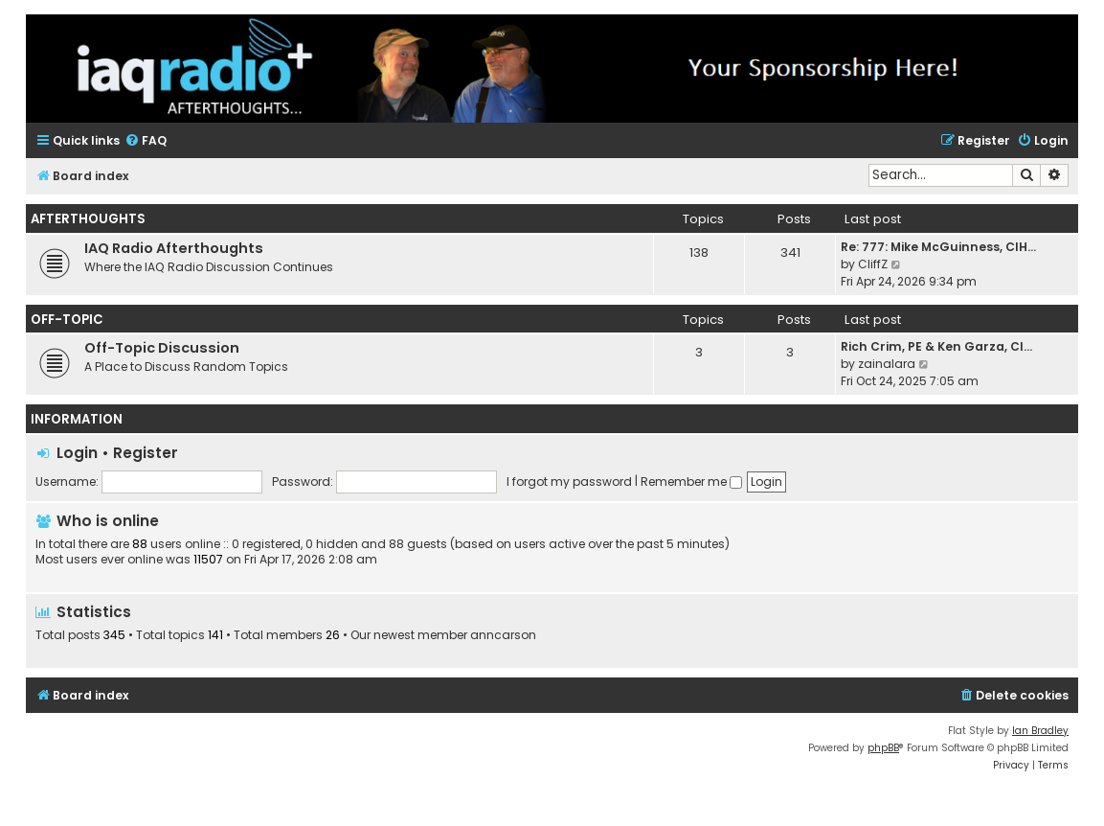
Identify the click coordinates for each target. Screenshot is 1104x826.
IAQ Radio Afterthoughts (173, 248)
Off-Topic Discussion (161, 347)
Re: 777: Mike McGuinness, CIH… (938, 247)
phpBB (883, 748)
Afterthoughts (88, 219)
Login (77, 453)
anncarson (503, 635)
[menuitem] (145, 141)
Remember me (691, 481)
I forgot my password (569, 481)
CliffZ (873, 264)
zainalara (886, 364)
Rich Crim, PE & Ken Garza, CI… (936, 346)
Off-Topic (67, 319)
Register (145, 453)
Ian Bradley (1040, 730)
